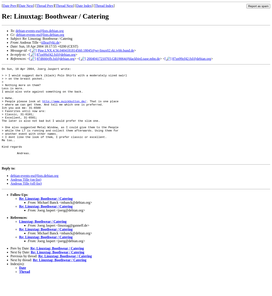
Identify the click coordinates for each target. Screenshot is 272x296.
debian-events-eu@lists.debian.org (40, 31)
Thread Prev (44, 6)
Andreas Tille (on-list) (25, 198)
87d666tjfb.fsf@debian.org (56, 59)
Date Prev (10, 6)
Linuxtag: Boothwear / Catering (43, 240)
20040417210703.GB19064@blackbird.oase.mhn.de (123, 59)
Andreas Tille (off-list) (26, 202)
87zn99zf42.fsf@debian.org (56, 54)
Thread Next (64, 6)
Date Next (26, 6)
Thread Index (104, 6)
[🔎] (33, 50)
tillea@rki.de (50, 42)
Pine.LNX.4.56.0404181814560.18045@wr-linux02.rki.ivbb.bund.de (86, 50)
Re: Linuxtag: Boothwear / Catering (46, 217)
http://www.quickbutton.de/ (64, 108)
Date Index (84, 6)
